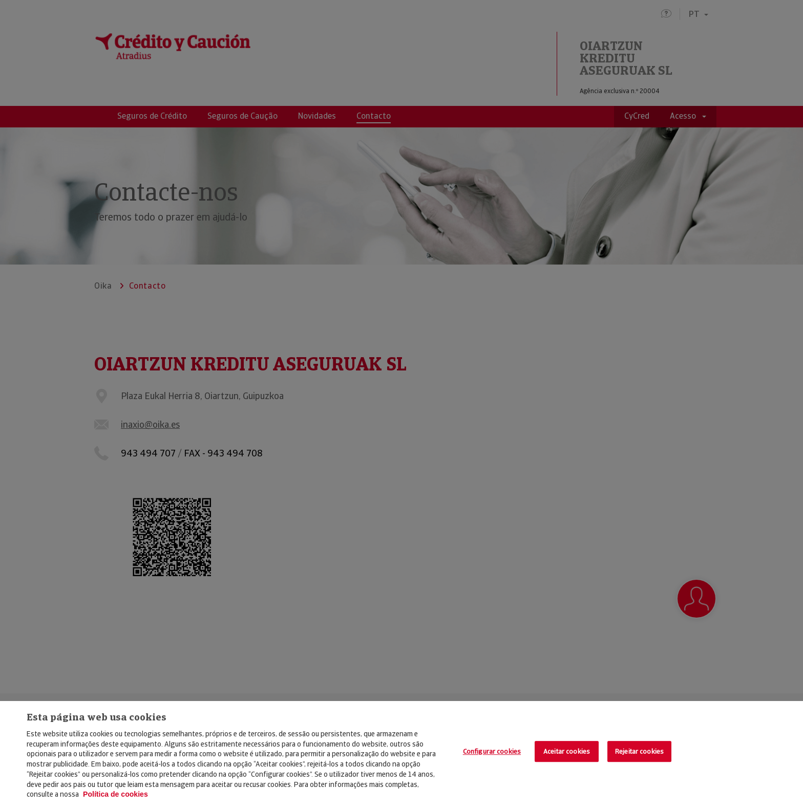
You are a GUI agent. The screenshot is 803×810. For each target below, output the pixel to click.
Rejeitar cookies (639, 751)
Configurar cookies (492, 751)
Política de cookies (115, 794)
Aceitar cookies (566, 751)
